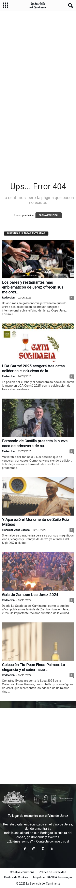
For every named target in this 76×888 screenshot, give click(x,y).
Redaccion (8, 297)
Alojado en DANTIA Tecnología (52, 877)
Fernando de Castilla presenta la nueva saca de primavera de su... (34, 443)
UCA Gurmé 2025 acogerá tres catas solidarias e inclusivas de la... (33, 368)
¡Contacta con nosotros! (52, 841)
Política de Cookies (16, 877)
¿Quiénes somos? (20, 841)
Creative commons (22, 872)
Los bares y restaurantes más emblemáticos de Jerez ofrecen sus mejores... (32, 287)
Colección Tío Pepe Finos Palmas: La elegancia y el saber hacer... (33, 667)
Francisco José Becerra (16, 529)
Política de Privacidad (52, 872)
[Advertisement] (38, 53)
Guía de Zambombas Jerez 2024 (30, 594)
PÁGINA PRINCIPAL (49, 215)
